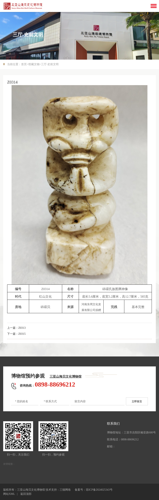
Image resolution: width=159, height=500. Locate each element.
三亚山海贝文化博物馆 (65, 376)
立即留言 (137, 401)
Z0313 (22, 327)
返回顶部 (25, 493)
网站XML (9, 493)
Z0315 (22, 333)
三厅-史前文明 (50, 64)
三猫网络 (65, 489)
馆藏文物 (33, 64)
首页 (24, 64)
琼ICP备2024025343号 (99, 489)
